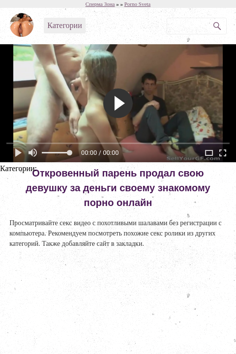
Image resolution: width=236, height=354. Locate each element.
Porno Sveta (137, 4)
